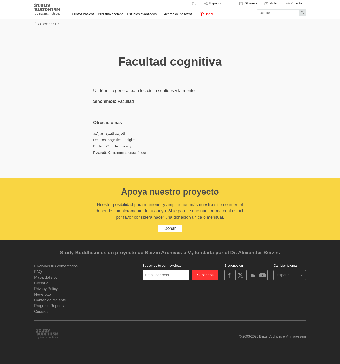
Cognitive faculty (118, 146)
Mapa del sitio (46, 277)
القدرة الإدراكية (103, 133)
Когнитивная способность (128, 152)
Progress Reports (49, 306)
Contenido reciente (50, 300)
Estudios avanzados (142, 14)
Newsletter (43, 294)
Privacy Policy (46, 289)
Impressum (297, 336)
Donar (206, 14)
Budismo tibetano (110, 14)
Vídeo (271, 3)
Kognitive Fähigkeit (122, 140)
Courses (41, 311)
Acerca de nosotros (178, 14)
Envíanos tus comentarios (56, 266)
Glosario (248, 3)
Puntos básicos (83, 14)
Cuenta (294, 3)
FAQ (38, 272)
